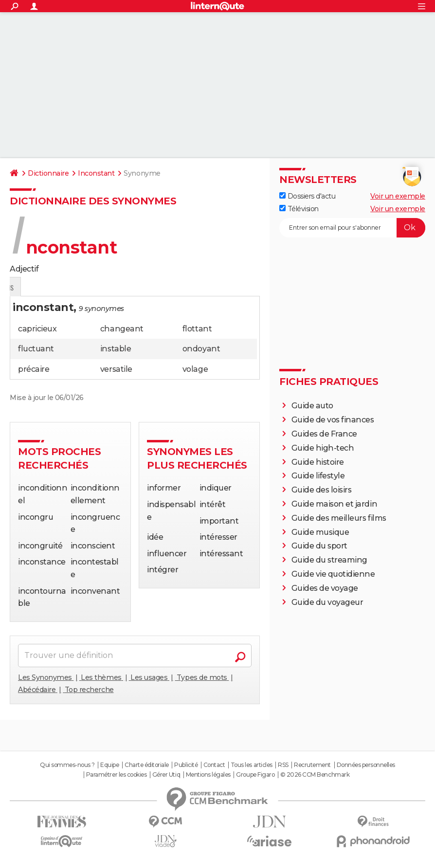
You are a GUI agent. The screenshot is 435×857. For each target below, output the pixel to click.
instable (115, 348)
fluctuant (36, 348)
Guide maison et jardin (334, 504)
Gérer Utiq (166, 774)
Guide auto (312, 405)
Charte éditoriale (147, 765)
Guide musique (320, 532)
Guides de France (324, 433)
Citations (108, 287)
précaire (33, 369)
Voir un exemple (397, 196)
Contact (214, 765)
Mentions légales (208, 774)
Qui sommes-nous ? (67, 765)
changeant (122, 328)
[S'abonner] (352, 227)
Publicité (186, 765)
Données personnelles (366, 765)
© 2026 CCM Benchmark (314, 774)
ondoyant (201, 348)
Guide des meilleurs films (338, 518)
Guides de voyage (324, 588)
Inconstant (96, 173)
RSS (283, 765)
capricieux (37, 328)
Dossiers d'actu (307, 196)
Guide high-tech (322, 448)
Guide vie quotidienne (333, 574)
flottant (197, 328)
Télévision (299, 208)
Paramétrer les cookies (116, 774)
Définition (30, 287)
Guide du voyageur (327, 602)
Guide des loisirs (321, 489)
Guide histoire (317, 462)
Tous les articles (251, 765)
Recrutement (312, 765)
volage (195, 369)
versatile (116, 369)
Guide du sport (319, 545)
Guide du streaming (329, 560)
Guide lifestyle (318, 475)
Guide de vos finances (332, 419)
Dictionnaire (48, 173)
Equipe (109, 765)
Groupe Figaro (255, 774)
